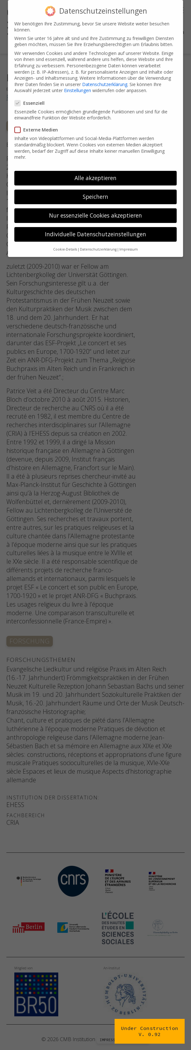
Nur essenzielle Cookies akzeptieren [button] (95, 208)
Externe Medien (38, 122)
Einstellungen (77, 83)
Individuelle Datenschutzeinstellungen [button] (95, 227)
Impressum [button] (128, 241)
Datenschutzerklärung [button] (98, 241)
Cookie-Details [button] (65, 241)
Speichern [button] (95, 189)
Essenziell (31, 95)
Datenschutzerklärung (104, 77)
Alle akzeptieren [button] (95, 170)
